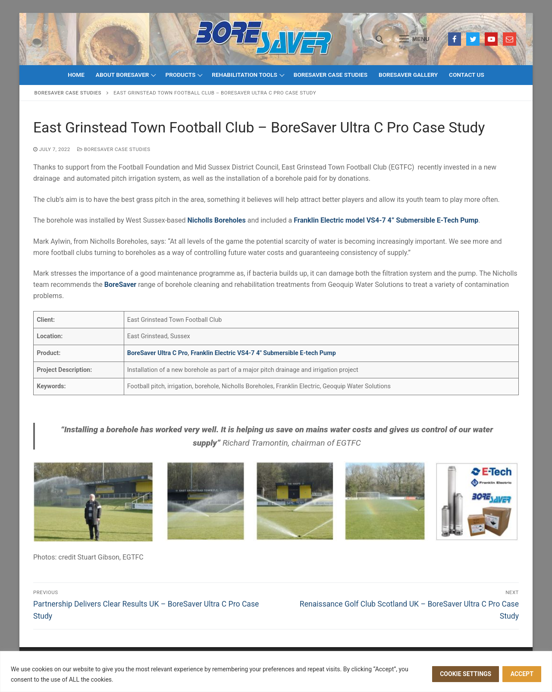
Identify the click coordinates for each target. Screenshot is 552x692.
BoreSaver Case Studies (67, 93)
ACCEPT (522, 673)
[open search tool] (379, 39)
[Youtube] (491, 39)
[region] (276, 671)
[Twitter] (473, 39)
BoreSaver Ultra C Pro (157, 353)
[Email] (509, 39)
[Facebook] (454, 39)
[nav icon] (414, 39)
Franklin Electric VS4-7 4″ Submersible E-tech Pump (263, 353)
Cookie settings (465, 673)
